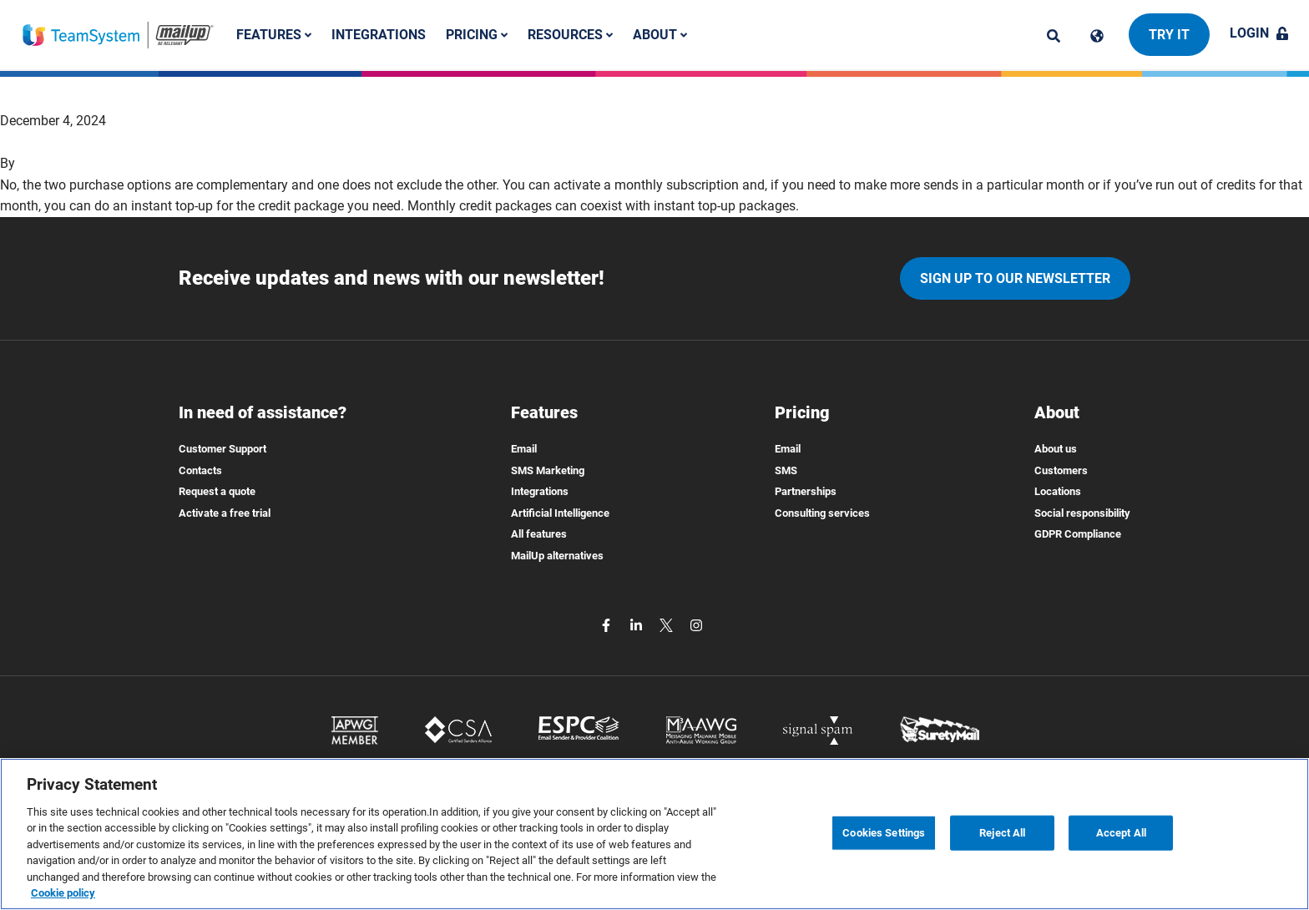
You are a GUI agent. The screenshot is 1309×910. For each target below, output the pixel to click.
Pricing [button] (477, 35)
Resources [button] (570, 35)
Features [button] (273, 35)
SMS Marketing (547, 470)
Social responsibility (1082, 513)
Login (1259, 33)
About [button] (660, 35)
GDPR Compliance (1077, 534)
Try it (1169, 35)
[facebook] (607, 625)
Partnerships (805, 491)
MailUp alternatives (557, 555)
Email (524, 448)
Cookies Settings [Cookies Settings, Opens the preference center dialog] (883, 833)
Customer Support (222, 448)
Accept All (1121, 833)
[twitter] (668, 625)
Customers (1061, 470)
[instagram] (696, 625)
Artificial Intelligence (560, 513)
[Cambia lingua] (1097, 35)
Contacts (200, 470)
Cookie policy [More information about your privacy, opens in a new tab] (63, 893)
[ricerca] (1053, 35)
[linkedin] (637, 625)
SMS (786, 470)
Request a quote (217, 491)
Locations (1057, 491)
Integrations (378, 35)
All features (539, 534)
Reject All (1002, 833)
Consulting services (822, 513)
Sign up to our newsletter (1015, 278)
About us (1055, 448)
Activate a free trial (224, 513)
